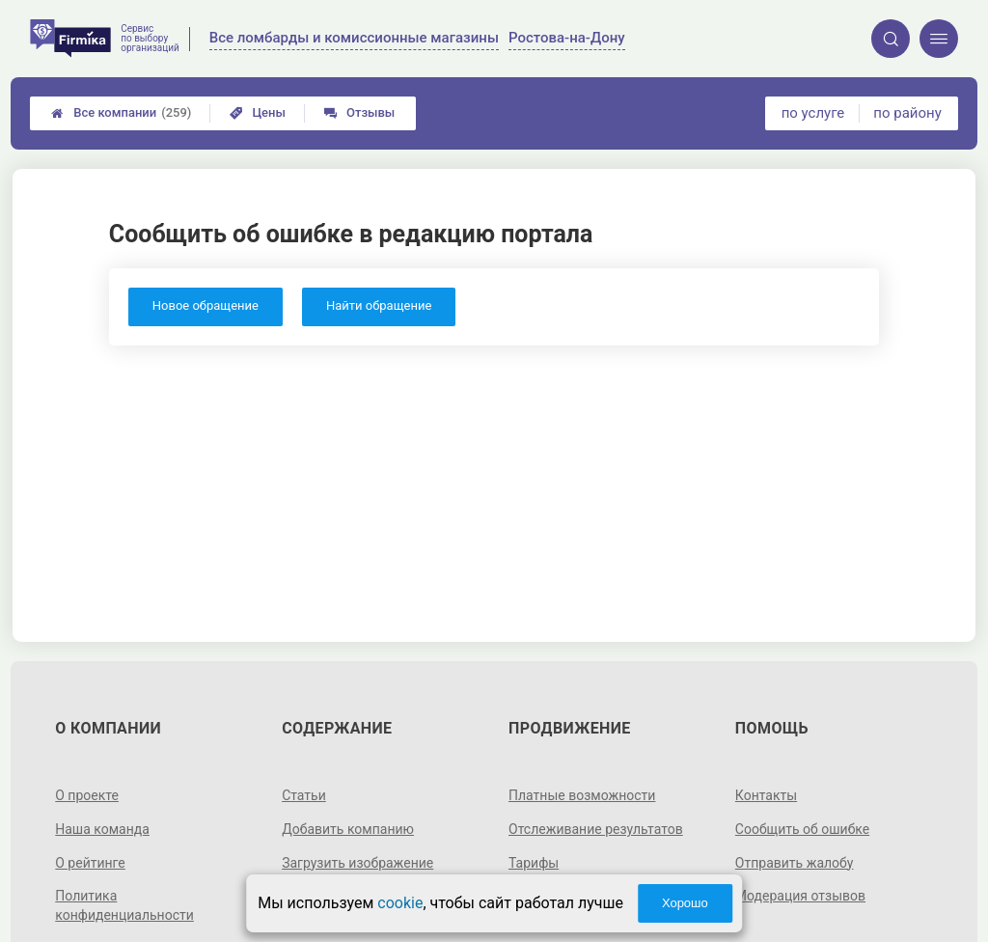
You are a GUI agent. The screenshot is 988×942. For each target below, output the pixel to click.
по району (907, 113)
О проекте (87, 795)
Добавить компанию (348, 829)
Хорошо (685, 903)
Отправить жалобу (794, 863)
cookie (400, 903)
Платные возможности (581, 795)
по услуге (813, 113)
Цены (258, 112)
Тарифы (533, 863)
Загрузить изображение (357, 863)
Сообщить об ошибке (802, 829)
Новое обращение (205, 305)
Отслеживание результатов (595, 829)
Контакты (766, 795)
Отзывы (359, 112)
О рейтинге (90, 863)
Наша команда (102, 829)
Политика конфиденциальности (124, 905)
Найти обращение (378, 305)
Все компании (121, 113)
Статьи (304, 795)
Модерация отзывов (800, 895)
